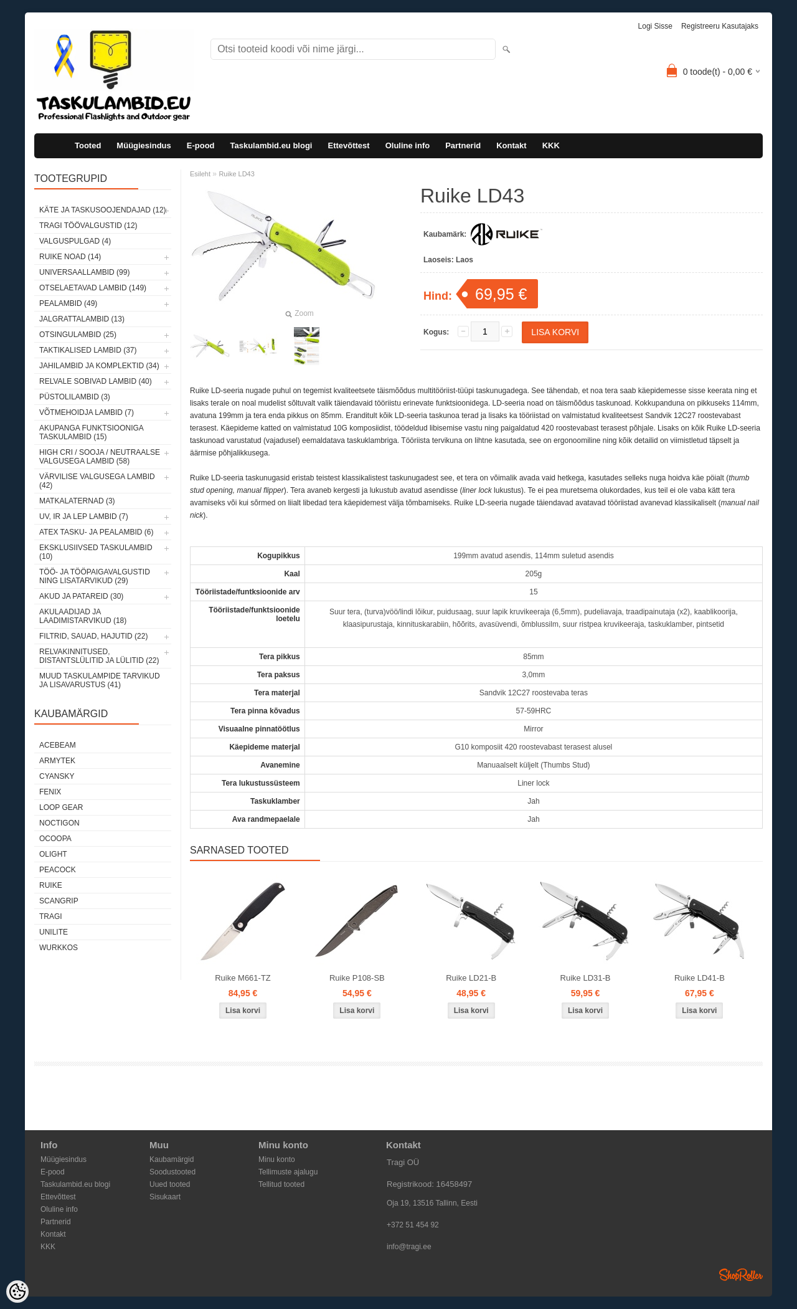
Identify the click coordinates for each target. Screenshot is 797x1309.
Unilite (53, 932)
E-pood (201, 145)
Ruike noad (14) (70, 256)
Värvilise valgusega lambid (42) (97, 481)
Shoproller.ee (741, 1275)
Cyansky (56, 776)
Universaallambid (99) (84, 272)
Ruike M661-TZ (243, 978)
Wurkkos (58, 947)
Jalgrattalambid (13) (82, 319)
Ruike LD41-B (699, 978)
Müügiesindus (143, 145)
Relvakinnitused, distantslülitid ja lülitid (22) (99, 656)
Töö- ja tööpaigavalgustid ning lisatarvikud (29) (94, 576)
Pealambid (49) (68, 303)
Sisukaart (165, 1196)
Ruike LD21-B (471, 978)
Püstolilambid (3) (74, 397)
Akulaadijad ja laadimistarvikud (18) (82, 616)
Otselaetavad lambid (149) (92, 287)
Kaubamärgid (171, 1159)
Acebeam (57, 745)
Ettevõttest (348, 145)
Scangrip (58, 901)
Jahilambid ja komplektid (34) (99, 365)
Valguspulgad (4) (75, 241)
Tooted (88, 145)
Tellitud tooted (281, 1184)
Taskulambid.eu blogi (271, 145)
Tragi (50, 916)
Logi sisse (655, 26)
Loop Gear (61, 807)
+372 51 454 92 (413, 1225)
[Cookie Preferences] (17, 1291)
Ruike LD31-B (585, 978)
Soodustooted (172, 1172)
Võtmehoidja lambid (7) (86, 412)
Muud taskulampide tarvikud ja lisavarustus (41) (99, 680)
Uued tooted (169, 1184)
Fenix (50, 792)
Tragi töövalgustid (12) (88, 225)
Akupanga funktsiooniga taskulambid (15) (91, 432)
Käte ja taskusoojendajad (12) (102, 210)
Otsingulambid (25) (77, 334)
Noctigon (59, 823)
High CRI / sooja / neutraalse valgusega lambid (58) (99, 456)
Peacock (57, 869)
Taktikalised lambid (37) (88, 350)
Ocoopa (55, 838)
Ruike (50, 885)
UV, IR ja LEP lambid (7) (83, 516)
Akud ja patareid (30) (81, 596)
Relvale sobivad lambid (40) (95, 381)
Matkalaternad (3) (77, 501)
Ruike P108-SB (357, 978)
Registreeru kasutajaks (719, 26)
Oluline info (407, 145)
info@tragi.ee (409, 1246)
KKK (551, 145)
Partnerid (463, 145)
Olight (53, 854)
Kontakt (511, 145)
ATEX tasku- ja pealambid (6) (96, 532)
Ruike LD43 (236, 174)
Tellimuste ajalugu (288, 1172)
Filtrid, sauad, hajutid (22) (93, 636)
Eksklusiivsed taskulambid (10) (96, 552)
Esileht (200, 174)
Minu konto (276, 1159)
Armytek (57, 760)
